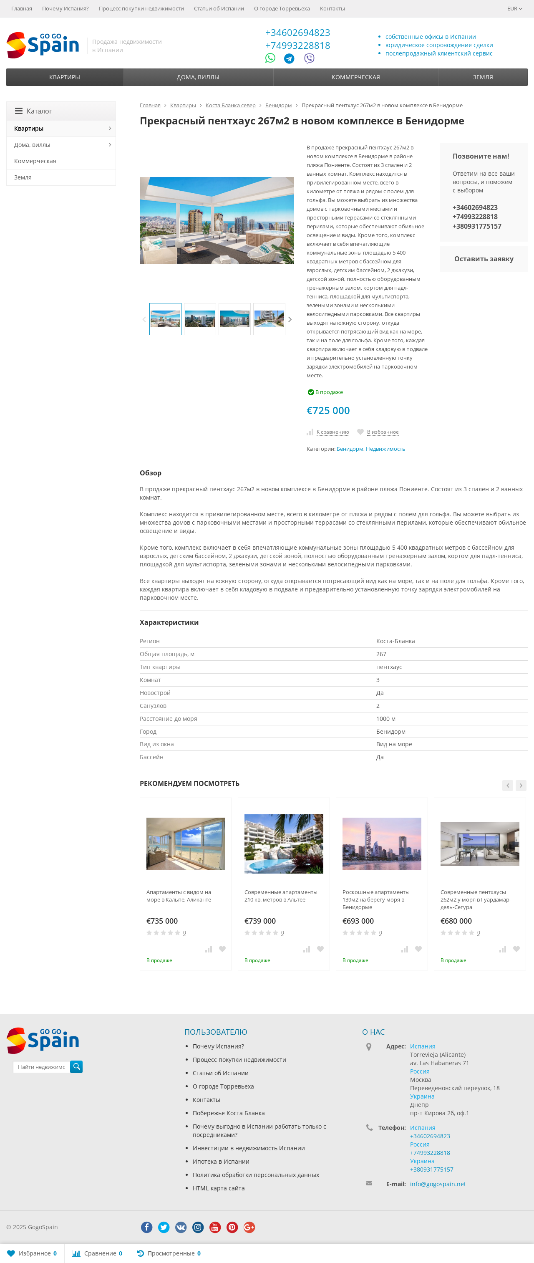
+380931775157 (477, 226)
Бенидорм (350, 448)
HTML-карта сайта (219, 1188)
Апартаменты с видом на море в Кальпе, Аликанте (178, 895)
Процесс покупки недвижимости (141, 8)
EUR (515, 8)
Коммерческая (356, 77)
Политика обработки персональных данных (256, 1175)
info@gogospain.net (438, 1184)
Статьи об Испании (219, 8)
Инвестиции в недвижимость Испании (249, 1148)
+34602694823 (297, 32)
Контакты (332, 8)
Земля (483, 77)
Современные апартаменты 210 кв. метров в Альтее (280, 895)
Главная (21, 8)
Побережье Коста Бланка (229, 1113)
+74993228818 (297, 45)
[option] (165, 319)
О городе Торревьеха (282, 8)
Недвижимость (386, 448)
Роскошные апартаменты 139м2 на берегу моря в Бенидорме (376, 899)
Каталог (33, 111)
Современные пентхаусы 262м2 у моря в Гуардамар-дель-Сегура (476, 899)
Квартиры (64, 77)
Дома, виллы (198, 77)
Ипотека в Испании (221, 1161)
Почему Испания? (65, 8)
